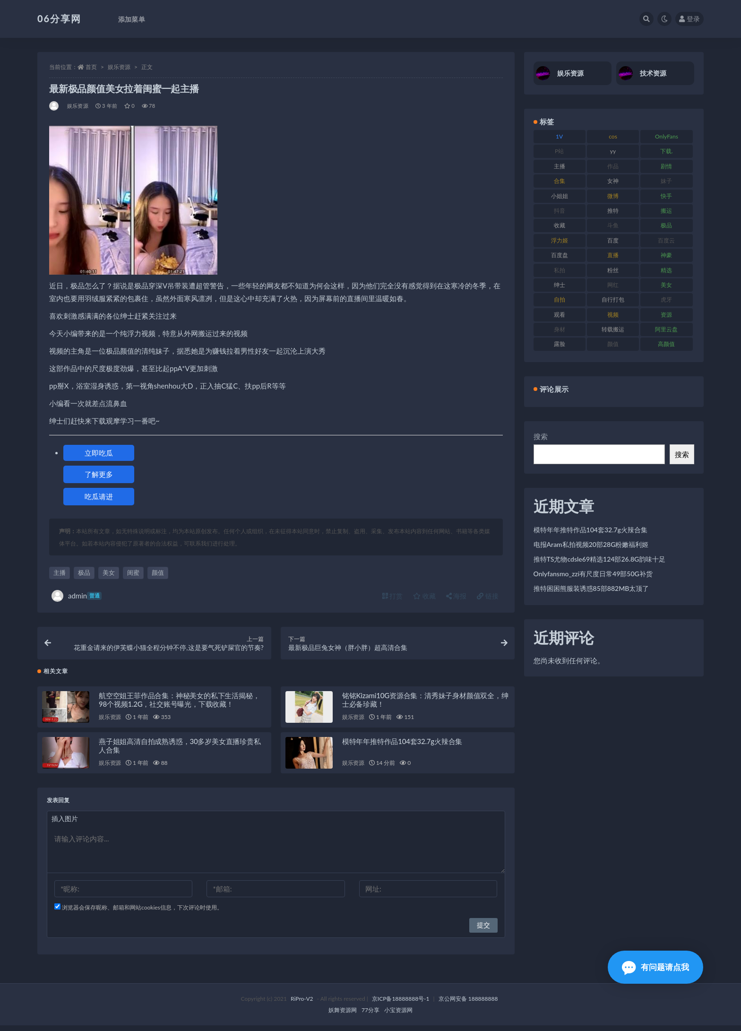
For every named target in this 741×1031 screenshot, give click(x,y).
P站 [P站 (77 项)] (559, 151)
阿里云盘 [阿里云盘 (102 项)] (666, 329)
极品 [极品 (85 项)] (666, 225)
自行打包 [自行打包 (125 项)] (613, 299)
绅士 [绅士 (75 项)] (559, 284)
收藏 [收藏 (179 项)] (559, 225)
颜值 (158, 572)
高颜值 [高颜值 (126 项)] (666, 343)
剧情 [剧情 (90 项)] (666, 166)
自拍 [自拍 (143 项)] (559, 299)
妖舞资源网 (342, 1015)
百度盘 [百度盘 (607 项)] (559, 255)
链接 (488, 596)
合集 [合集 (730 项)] (559, 180)
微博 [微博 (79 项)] (613, 195)
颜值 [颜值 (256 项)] (613, 343)
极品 (84, 572)
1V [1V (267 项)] (559, 136)
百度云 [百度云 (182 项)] (666, 240)
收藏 (424, 596)
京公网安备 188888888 (468, 1004)
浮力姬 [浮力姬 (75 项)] (559, 240)
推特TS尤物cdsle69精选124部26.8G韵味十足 (600, 559)
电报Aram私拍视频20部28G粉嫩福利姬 (591, 544)
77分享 (370, 1015)
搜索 (541, 436)
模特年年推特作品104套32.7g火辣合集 (402, 747)
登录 (689, 19)
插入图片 (65, 824)
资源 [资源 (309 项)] (666, 314)
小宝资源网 (398, 1015)
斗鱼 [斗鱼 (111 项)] (613, 225)
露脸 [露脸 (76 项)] (559, 343)
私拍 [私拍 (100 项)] (559, 270)
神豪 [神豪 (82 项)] (666, 255)
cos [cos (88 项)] (613, 136)
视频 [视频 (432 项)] (613, 314)
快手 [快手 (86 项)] (666, 195)
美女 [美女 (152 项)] (666, 284)
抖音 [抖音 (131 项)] (559, 210)
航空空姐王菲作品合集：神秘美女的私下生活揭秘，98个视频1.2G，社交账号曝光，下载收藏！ (179, 705)
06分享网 (59, 18)
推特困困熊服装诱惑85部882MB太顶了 (591, 588)
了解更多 (99, 474)
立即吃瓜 (99, 453)
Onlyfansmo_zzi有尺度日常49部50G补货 (593, 574)
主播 (59, 572)
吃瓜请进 (99, 496)
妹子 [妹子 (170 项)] (666, 180)
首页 (91, 66)
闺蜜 (133, 572)
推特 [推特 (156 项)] (613, 210)
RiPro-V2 (302, 1004)
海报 (456, 596)
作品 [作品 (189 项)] (613, 166)
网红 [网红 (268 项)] (613, 284)
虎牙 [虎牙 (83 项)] (666, 299)
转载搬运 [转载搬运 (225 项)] (613, 329)
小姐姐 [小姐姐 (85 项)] (559, 195)
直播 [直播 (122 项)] (613, 255)
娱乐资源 (119, 66)
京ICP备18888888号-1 (401, 1004)
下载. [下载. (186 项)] (666, 151)
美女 (109, 572)
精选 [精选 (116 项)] (666, 270)
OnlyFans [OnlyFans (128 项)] (666, 136)
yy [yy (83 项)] (613, 151)
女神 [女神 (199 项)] (613, 180)
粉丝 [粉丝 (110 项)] (613, 270)
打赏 (392, 596)
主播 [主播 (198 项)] (559, 166)
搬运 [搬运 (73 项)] (666, 210)
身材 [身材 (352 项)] (559, 329)
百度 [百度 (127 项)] (613, 240)
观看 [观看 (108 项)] (559, 314)
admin (77, 596)
